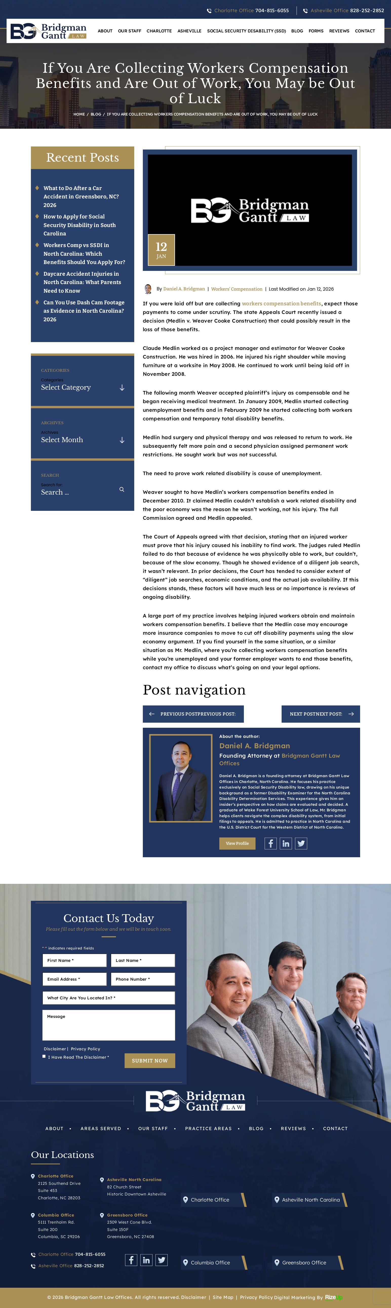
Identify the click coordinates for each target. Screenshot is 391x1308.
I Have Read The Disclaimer (78, 1057)
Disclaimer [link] (193, 1297)
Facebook (271, 843)
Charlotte (159, 30)
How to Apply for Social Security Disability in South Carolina (80, 225)
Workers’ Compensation (237, 289)
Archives (49, 432)
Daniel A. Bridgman (184, 288)
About (105, 30)
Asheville (190, 30)
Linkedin (286, 843)
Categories (52, 380)
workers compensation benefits (281, 304)
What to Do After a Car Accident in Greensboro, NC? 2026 (81, 197)
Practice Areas (208, 1128)
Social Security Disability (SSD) (246, 30)
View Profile (237, 843)
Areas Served (101, 1128)
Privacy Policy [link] (256, 1297)
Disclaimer (55, 1048)
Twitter (301, 843)
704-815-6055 (272, 10)
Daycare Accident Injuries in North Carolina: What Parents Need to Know (82, 282)
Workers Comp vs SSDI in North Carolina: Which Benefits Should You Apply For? (84, 254)
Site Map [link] (223, 1297)
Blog (297, 30)
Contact (365, 30)
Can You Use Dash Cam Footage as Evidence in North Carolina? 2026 (84, 311)
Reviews (339, 30)
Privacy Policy (85, 1048)
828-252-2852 (367, 10)
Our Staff (129, 30)
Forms (316, 30)
